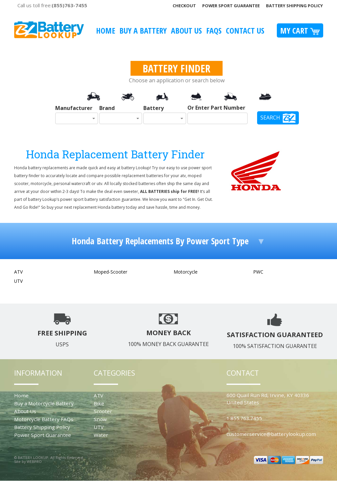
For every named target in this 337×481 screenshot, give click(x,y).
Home (105, 30)
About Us (186, 30)
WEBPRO (34, 461)
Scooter (103, 411)
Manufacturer (73, 108)
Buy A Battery (143, 30)
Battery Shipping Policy (294, 6)
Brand (107, 108)
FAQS (214, 30)
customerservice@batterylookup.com (271, 434)
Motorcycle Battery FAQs (43, 419)
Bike (99, 403)
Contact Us (245, 30)
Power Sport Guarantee (231, 6)
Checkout (184, 6)
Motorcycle (186, 272)
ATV (18, 272)
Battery (153, 108)
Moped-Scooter (110, 272)
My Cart (300, 30)
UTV (18, 281)
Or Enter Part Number (216, 107)
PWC (258, 272)
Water (101, 435)
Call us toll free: (52, 5)
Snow (100, 419)
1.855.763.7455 (244, 418)
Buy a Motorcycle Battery (44, 403)
